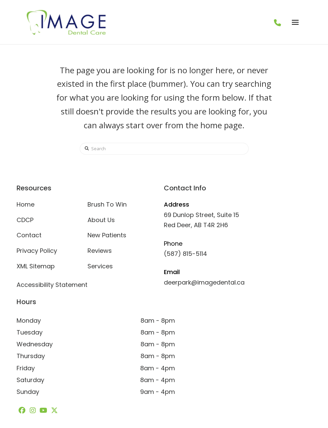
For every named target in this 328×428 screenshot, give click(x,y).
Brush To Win (107, 204)
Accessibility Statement (52, 284)
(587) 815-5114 (185, 253)
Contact (29, 235)
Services (100, 266)
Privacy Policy (37, 250)
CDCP (25, 220)
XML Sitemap (36, 266)
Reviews (99, 250)
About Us (101, 220)
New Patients (106, 235)
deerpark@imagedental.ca (204, 282)
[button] (295, 22)
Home (25, 204)
